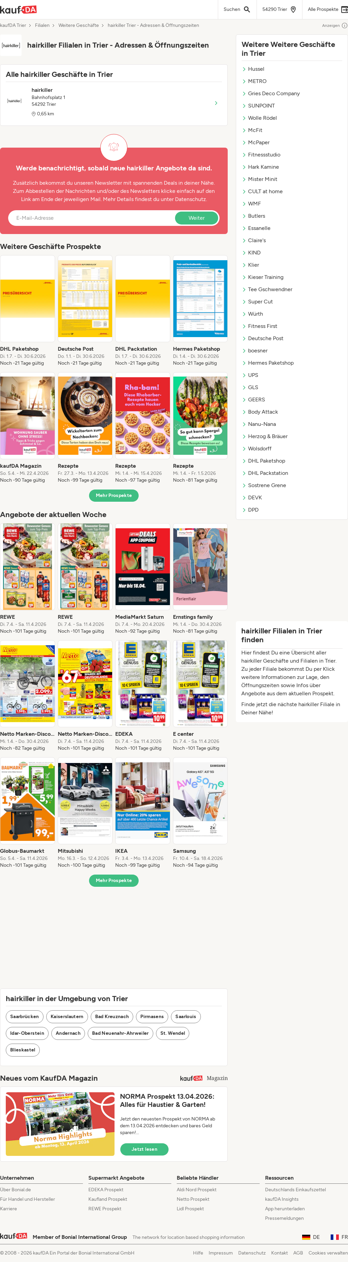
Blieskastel (22, 1050)
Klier (250, 265)
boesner (254, 350)
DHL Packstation (265, 473)
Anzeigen (335, 25)
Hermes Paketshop (268, 363)
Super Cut (257, 301)
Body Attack (260, 412)
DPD (250, 510)
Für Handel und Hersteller (27, 1199)
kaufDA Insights (282, 1199)
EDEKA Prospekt (105, 1190)
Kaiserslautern (67, 1016)
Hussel (253, 69)
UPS (250, 375)
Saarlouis (185, 1016)
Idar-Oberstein (27, 1033)
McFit (252, 130)
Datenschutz (190, 199)
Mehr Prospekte (114, 495)
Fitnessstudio (261, 154)
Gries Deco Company (271, 93)
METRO (254, 81)
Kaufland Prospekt (107, 1199)
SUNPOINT (258, 105)
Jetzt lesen (144, 1149)
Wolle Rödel (259, 118)
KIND (251, 252)
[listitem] (27, 311)
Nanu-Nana (259, 424)
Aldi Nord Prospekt (196, 1190)
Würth (252, 314)
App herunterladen (285, 1209)
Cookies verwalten (328, 1253)
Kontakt (279, 1253)
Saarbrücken (24, 1016)
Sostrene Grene (264, 485)
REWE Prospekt (104, 1209)
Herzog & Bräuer (265, 436)
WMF (251, 203)
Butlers (253, 216)
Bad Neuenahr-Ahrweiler (120, 1033)
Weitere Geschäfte (78, 25)
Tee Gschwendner (267, 289)
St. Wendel (172, 1033)
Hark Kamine (260, 167)
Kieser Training (262, 277)
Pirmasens (152, 1016)
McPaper (255, 142)
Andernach (68, 1033)
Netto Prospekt (193, 1199)
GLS (250, 387)
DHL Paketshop (263, 461)
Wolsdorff (257, 448)
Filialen (42, 25)
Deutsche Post (262, 338)
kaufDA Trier (13, 25)
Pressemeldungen (284, 1218)
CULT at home (262, 191)
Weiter (197, 218)
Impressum (221, 1253)
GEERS (253, 399)
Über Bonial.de (15, 1190)
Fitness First (259, 326)
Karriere (8, 1209)
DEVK (252, 497)
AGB (298, 1253)
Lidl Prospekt (190, 1209)
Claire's (254, 240)
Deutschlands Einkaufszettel (295, 1190)
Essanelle (256, 228)
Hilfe (198, 1253)
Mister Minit (259, 179)
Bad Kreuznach (112, 1016)
